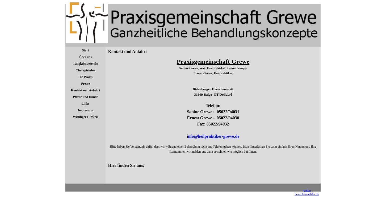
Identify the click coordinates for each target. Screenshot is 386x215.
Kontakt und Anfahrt (85, 90)
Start (85, 50)
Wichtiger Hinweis (85, 117)
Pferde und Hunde (85, 97)
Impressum (85, 110)
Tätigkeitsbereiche (85, 64)
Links (85, 104)
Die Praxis (85, 77)
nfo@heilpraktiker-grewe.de (213, 136)
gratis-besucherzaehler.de (307, 192)
